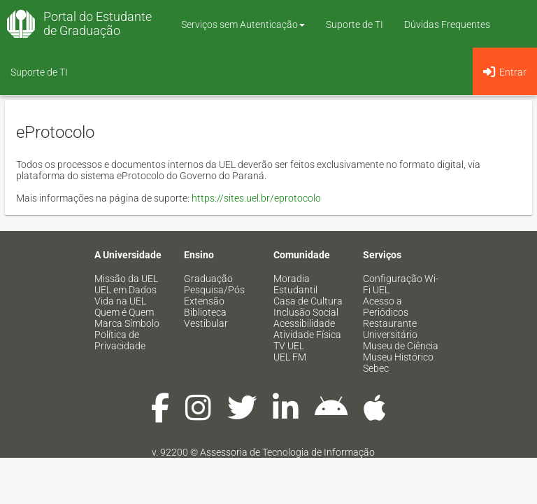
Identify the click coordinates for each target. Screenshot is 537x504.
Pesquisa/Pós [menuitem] (214, 289)
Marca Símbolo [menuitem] (126, 323)
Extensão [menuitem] (204, 301)
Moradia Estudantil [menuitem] (295, 284)
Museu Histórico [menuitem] (398, 357)
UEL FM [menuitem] (289, 357)
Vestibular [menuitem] (206, 323)
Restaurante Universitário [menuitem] (390, 329)
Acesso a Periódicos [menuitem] (385, 306)
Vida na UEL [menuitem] (120, 301)
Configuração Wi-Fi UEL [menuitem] (400, 284)
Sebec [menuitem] (376, 368)
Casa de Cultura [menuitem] (308, 301)
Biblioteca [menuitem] (205, 312)
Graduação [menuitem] (208, 278)
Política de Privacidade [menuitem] (119, 340)
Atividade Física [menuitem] (307, 334)
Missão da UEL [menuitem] (126, 278)
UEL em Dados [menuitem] (125, 289)
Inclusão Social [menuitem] (305, 312)
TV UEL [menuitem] (288, 345)
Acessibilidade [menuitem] (304, 323)
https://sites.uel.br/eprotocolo (256, 198)
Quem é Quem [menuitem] (124, 312)
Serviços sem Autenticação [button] (243, 24)
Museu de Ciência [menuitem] (400, 345)
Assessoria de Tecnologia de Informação (287, 452)
